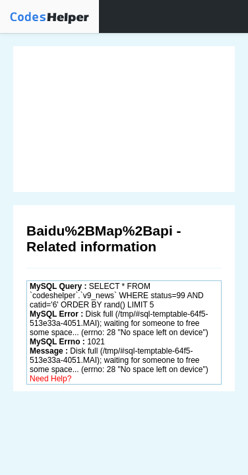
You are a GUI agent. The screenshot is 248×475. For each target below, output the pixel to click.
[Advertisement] (124, 119)
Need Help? (50, 378)
